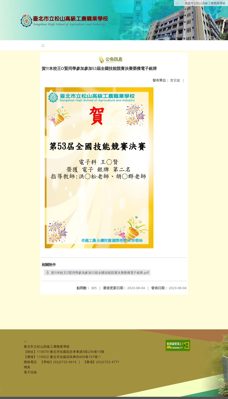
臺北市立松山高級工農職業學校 (205, 3)
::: (178, 3)
